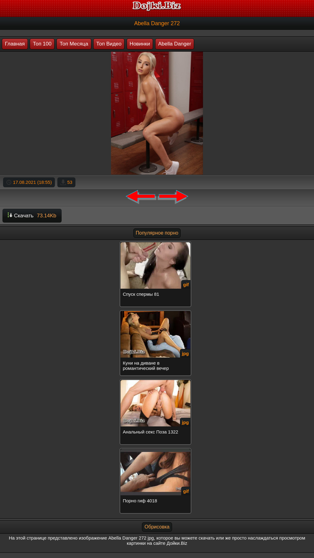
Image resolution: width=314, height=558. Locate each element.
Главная (15, 44)
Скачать (32, 215)
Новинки (140, 44)
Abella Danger (174, 44)
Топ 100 (42, 44)
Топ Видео (108, 44)
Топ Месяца (73, 44)
